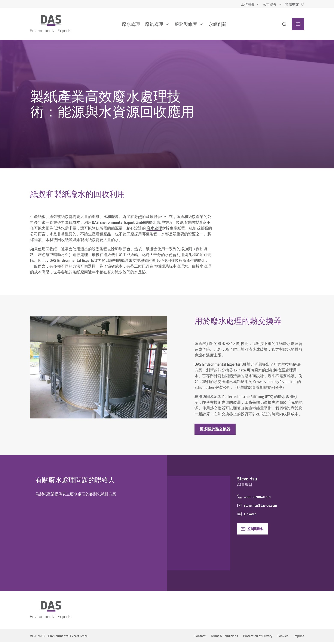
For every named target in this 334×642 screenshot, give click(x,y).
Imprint (299, 636)
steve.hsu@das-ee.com (257, 505)
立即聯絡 (251, 529)
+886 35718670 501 (254, 496)
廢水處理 (154, 228)
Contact (200, 636)
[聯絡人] (298, 24)
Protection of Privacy (257, 636)
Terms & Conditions (224, 636)
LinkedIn (246, 514)
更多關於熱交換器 (215, 429)
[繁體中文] (294, 4)
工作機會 (250, 4)
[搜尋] (280, 24)
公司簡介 (272, 4)
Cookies (283, 636)
